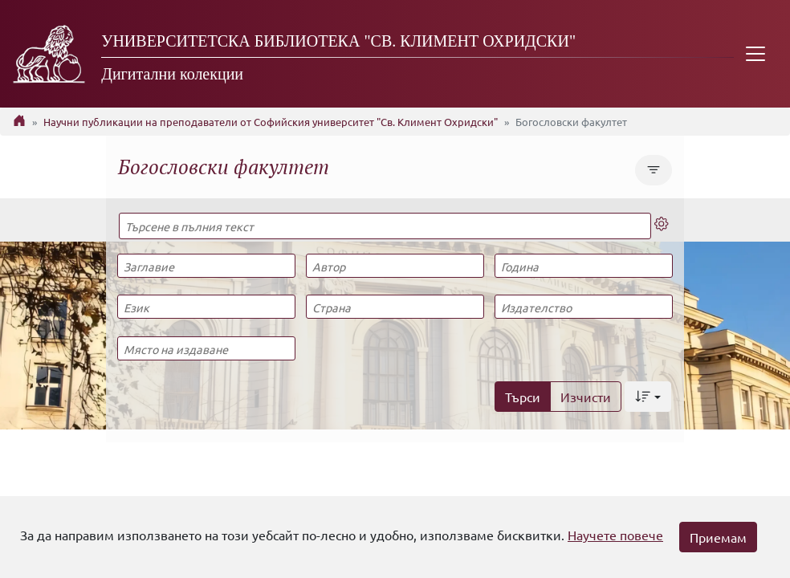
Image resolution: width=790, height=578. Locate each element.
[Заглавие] (206, 266)
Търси (522, 397)
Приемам (718, 537)
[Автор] (395, 266)
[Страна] (395, 307)
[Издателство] (584, 307)
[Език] (206, 307)
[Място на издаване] (206, 348)
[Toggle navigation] (755, 53)
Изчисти (585, 397)
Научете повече (615, 535)
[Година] (584, 266)
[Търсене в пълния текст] (385, 226)
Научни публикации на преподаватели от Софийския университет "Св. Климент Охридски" (270, 121)
